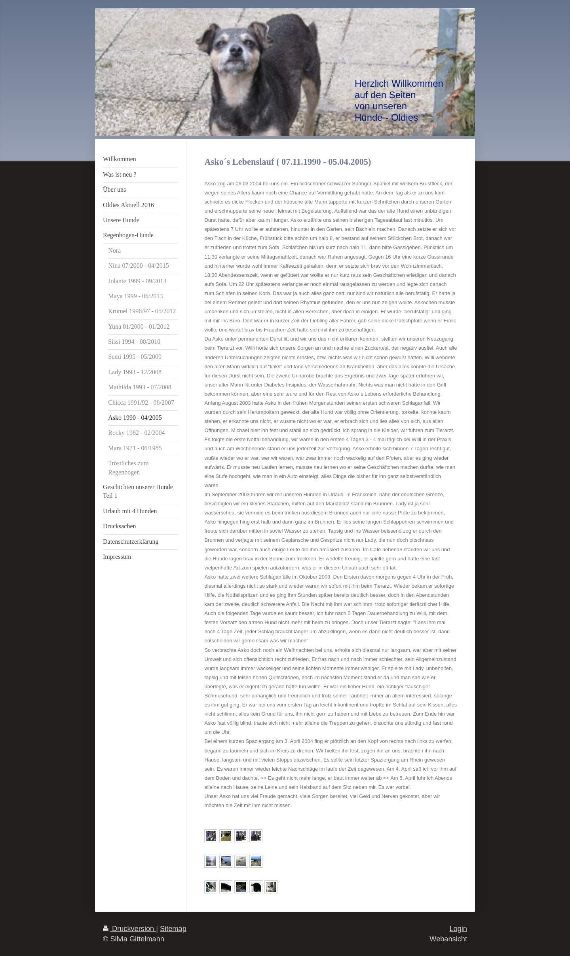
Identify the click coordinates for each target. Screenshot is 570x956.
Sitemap (173, 929)
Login (458, 929)
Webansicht (448, 939)
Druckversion (129, 929)
